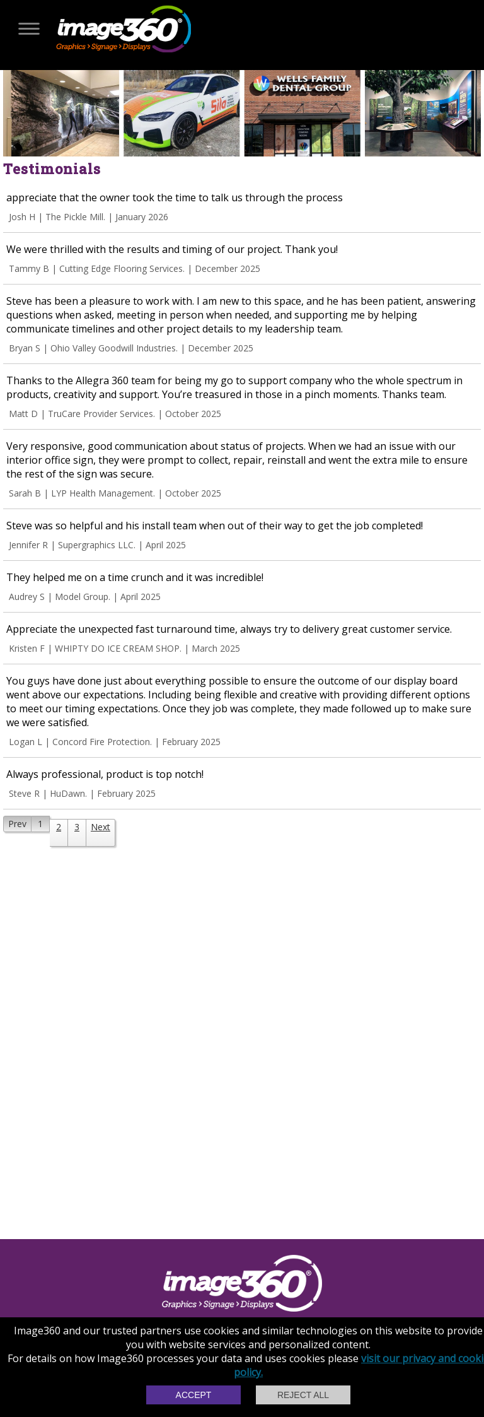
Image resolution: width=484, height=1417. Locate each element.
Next (100, 827)
